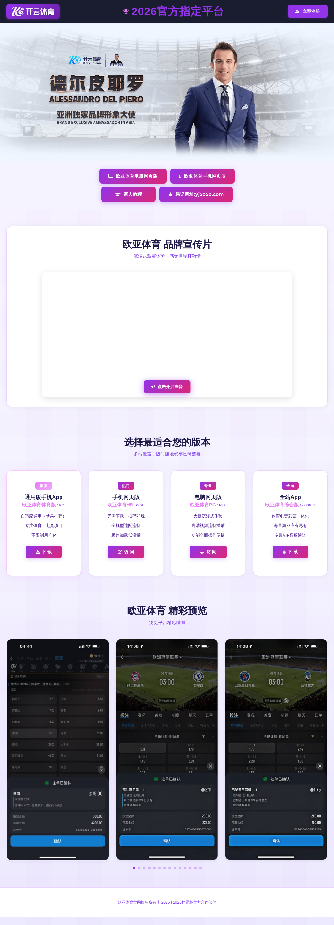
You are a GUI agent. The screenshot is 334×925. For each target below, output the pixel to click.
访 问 (126, 551)
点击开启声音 (167, 386)
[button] (134, 868)
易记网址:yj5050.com (196, 194)
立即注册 (307, 11)
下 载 (44, 551)
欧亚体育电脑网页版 (133, 176)
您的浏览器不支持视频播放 (167, 334)
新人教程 (128, 194)
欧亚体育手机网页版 (202, 176)
